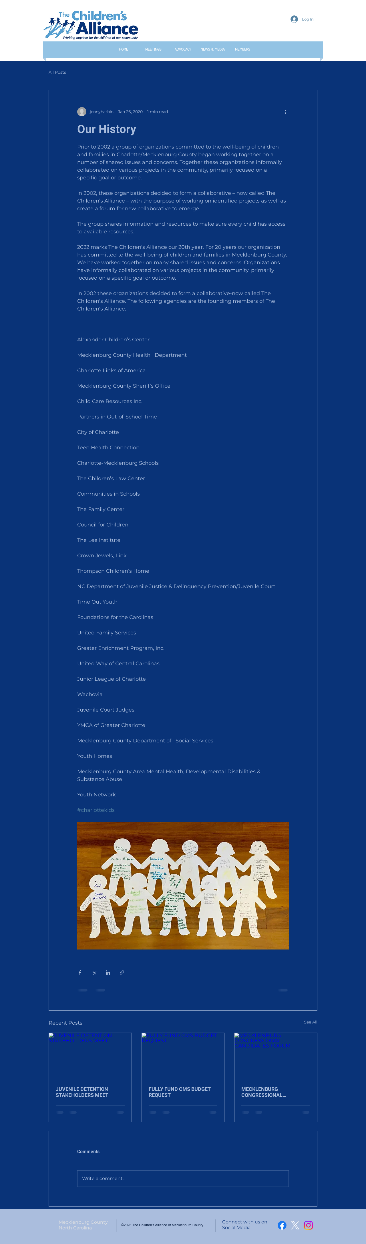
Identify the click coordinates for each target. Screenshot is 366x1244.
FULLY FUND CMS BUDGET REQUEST (179, 1092)
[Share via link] (122, 972)
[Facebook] (282, 1225)
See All (310, 1022)
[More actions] (285, 111)
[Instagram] (308, 1225)
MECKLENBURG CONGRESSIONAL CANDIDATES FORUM (266, 1092)
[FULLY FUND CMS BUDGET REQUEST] (183, 1056)
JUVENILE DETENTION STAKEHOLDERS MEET (82, 1092)
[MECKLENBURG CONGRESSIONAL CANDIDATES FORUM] (275, 1056)
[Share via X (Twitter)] (94, 972)
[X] (295, 1225)
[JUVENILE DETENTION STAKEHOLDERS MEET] (90, 1056)
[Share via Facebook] (80, 972)
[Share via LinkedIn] (108, 972)
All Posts (57, 72)
